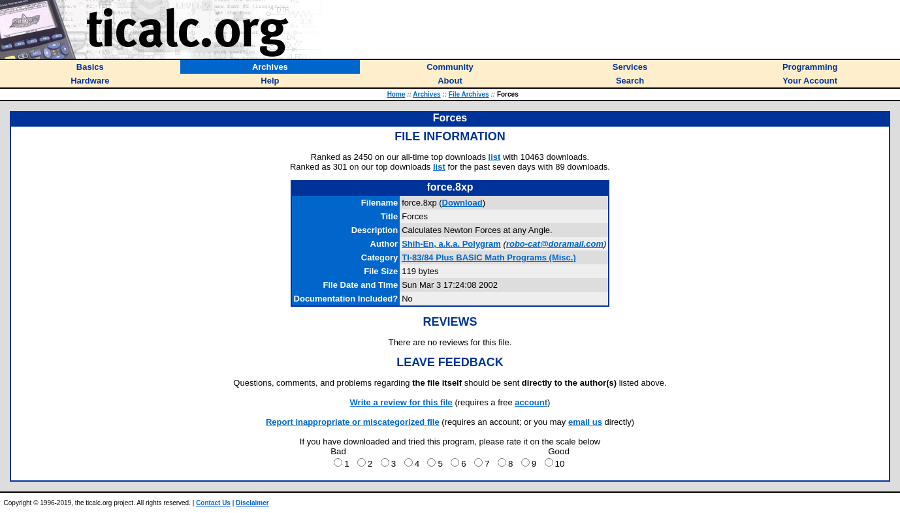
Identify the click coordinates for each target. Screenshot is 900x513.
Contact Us (213, 502)
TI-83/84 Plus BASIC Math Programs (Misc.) (489, 257)
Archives (426, 94)
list (495, 157)
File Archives (469, 94)
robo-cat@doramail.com (554, 244)
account (531, 402)
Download (462, 203)
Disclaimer (252, 502)
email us (585, 422)
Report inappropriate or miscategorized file (353, 422)
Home (396, 94)
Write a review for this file (401, 402)
